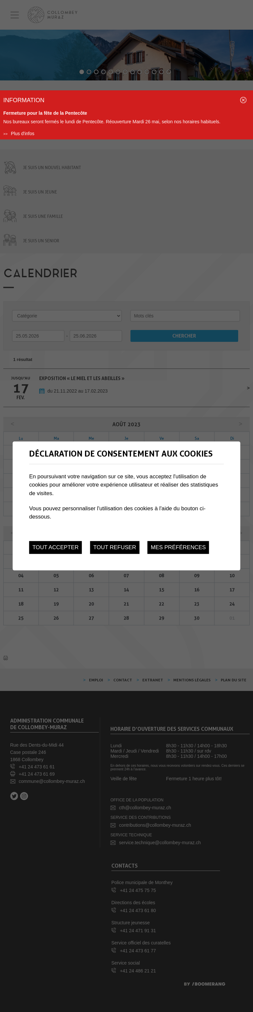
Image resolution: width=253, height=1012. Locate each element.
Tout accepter (55, 547)
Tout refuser (114, 547)
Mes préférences (178, 547)
